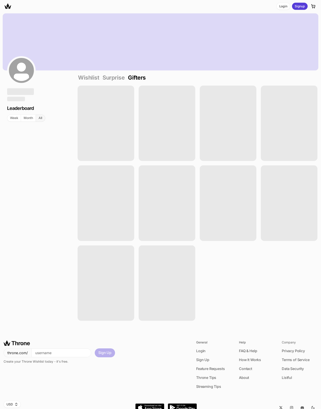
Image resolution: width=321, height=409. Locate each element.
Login (283, 6)
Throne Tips (206, 377)
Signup (300, 6)
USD (12, 404)
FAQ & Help (248, 351)
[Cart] (313, 6)
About (244, 377)
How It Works (250, 360)
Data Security (293, 368)
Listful (287, 377)
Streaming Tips (208, 386)
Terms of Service (295, 360)
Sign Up (104, 352)
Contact (245, 368)
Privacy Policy (293, 351)
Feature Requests (210, 368)
